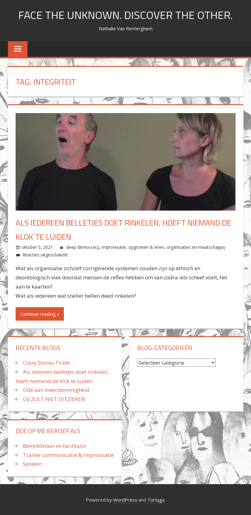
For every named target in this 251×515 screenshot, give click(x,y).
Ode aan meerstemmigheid (56, 389)
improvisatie (114, 247)
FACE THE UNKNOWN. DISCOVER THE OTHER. (125, 14)
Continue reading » (39, 314)
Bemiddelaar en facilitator (55, 445)
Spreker (32, 463)
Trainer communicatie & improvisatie (68, 454)
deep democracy (82, 247)
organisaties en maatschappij (196, 247)
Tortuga (155, 500)
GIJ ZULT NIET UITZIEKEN (54, 399)
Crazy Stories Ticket (46, 362)
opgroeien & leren (146, 247)
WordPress (125, 500)
